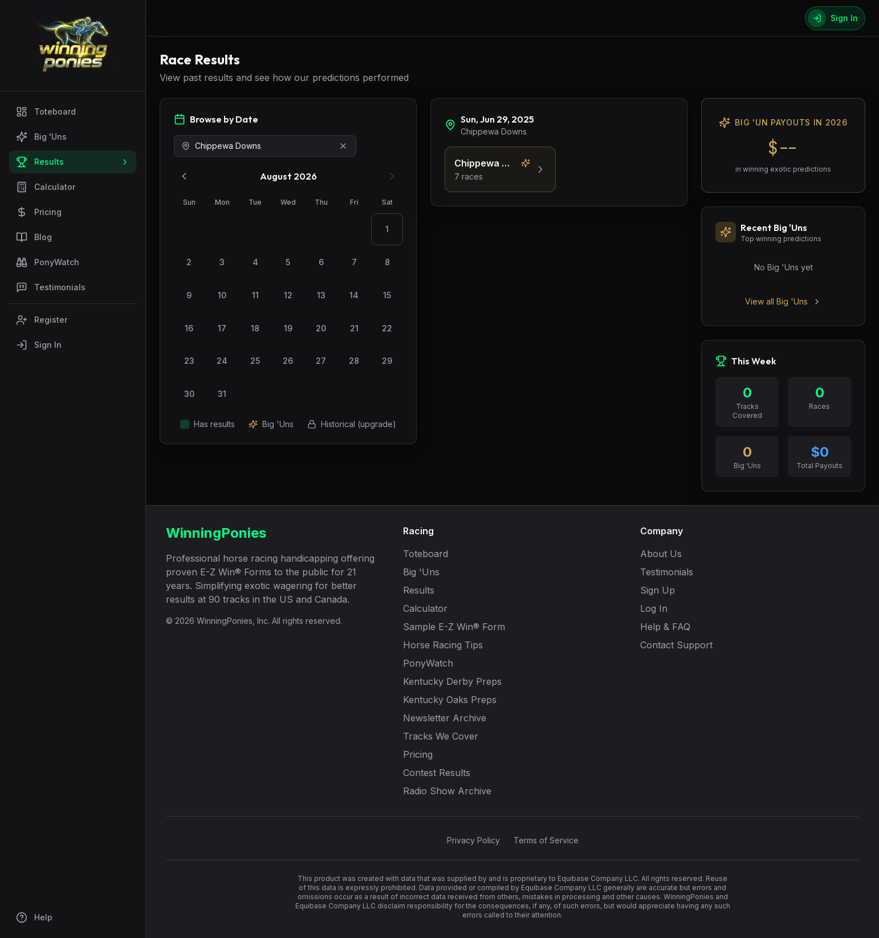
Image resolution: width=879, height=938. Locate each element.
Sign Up (657, 590)
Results (72, 162)
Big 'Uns (41, 137)
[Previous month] (184, 176)
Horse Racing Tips (443, 645)
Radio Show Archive (447, 791)
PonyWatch (47, 262)
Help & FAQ (665, 626)
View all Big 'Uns (783, 301)
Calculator (45, 187)
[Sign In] (835, 18)
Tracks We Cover (440, 736)
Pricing (39, 212)
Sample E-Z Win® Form (454, 626)
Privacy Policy (473, 840)
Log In (654, 608)
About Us (661, 553)
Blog (34, 237)
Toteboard (46, 111)
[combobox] (265, 146)
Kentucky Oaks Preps (450, 699)
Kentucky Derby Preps (452, 681)
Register (41, 320)
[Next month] (392, 176)
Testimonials (51, 287)
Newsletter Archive (444, 718)
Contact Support (676, 645)
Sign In (39, 345)
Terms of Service (546, 840)
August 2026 (288, 176)
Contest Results (436, 772)
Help (34, 917)
